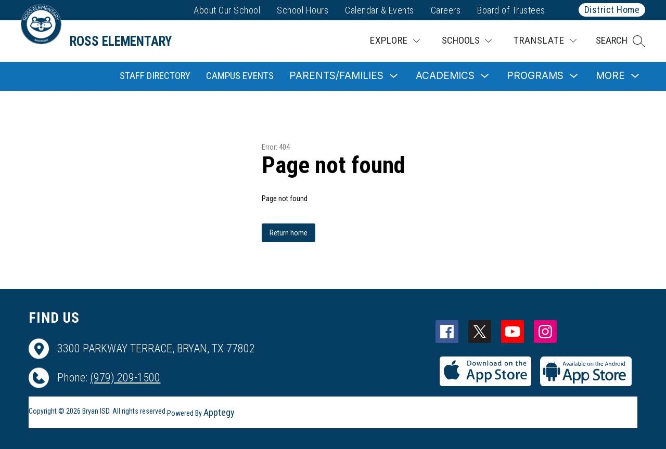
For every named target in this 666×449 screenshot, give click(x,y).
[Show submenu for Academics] (445, 76)
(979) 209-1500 (125, 377)
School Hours (302, 10)
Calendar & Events (379, 10)
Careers (446, 10)
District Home (612, 9)
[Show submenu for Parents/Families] (336, 76)
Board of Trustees (511, 10)
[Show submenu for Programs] (535, 76)
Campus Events (240, 76)
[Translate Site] (545, 41)
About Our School (227, 10)
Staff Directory (155, 76)
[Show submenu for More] (610, 76)
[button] (620, 41)
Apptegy (219, 412)
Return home (289, 233)
